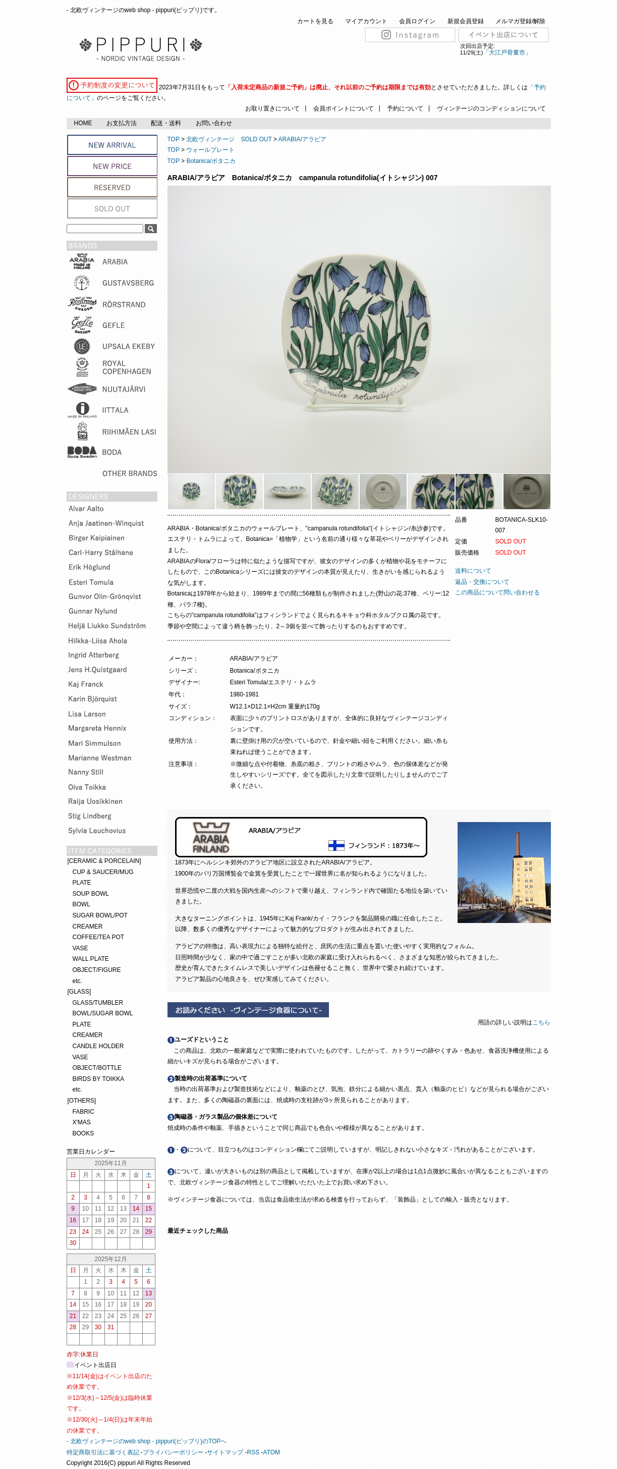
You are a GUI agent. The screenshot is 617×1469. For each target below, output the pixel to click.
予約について (405, 108)
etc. (77, 981)
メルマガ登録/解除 (520, 21)
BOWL (81, 904)
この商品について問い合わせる (497, 592)
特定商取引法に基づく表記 (103, 1452)
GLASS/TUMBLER (98, 1002)
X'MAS (82, 1122)
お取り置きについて (272, 108)
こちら (542, 1022)
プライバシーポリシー (173, 1452)
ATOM (272, 1452)
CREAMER (88, 926)
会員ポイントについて (343, 108)
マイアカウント (366, 21)
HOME (83, 123)
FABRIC (83, 1111)
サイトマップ (225, 1452)
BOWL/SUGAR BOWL (103, 1013)
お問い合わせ (214, 123)
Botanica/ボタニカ (211, 161)
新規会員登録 (465, 21)
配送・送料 (166, 123)
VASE (80, 948)
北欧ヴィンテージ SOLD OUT (228, 139)
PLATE (82, 882)
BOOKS (83, 1133)
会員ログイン (417, 21)
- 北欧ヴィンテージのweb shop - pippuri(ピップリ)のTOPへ (147, 1441)
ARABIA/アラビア (302, 139)
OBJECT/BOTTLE (97, 1067)
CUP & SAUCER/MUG (103, 872)
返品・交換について (482, 581)
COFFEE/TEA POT (99, 937)
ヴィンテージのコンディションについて (491, 108)
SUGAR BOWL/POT (100, 915)
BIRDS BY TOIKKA (99, 1078)
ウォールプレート (210, 149)
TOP (173, 139)
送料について (473, 570)
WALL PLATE (91, 958)
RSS (253, 1452)
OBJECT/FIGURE (97, 969)
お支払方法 (121, 123)
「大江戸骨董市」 (507, 52)
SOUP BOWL (91, 893)
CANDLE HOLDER (98, 1046)
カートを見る (315, 21)
